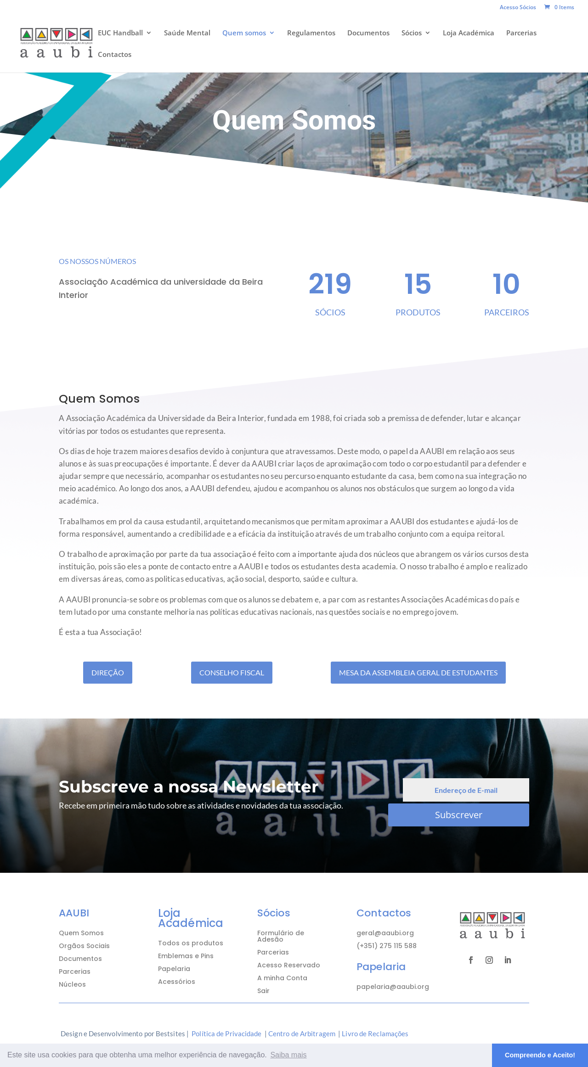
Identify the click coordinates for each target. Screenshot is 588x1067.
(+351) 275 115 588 (386, 945)
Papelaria (174, 968)
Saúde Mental (187, 33)
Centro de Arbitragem (301, 1033)
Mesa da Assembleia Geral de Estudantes (418, 672)
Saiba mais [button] (288, 1055)
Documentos (368, 33)
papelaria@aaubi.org (392, 986)
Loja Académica (468, 33)
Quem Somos (81, 933)
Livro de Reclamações (375, 1033)
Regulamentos (311, 33)
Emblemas (175, 955)
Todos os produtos (190, 943)
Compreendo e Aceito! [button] (540, 1055)
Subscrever (458, 815)
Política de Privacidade (226, 1033)
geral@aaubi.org (385, 933)
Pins (207, 955)
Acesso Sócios (518, 8)
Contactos (114, 55)
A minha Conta (282, 978)
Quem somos (244, 33)
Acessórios (176, 981)
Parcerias (521, 33)
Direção (107, 672)
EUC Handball (120, 33)
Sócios (411, 33)
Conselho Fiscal (231, 672)
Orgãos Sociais (84, 945)
